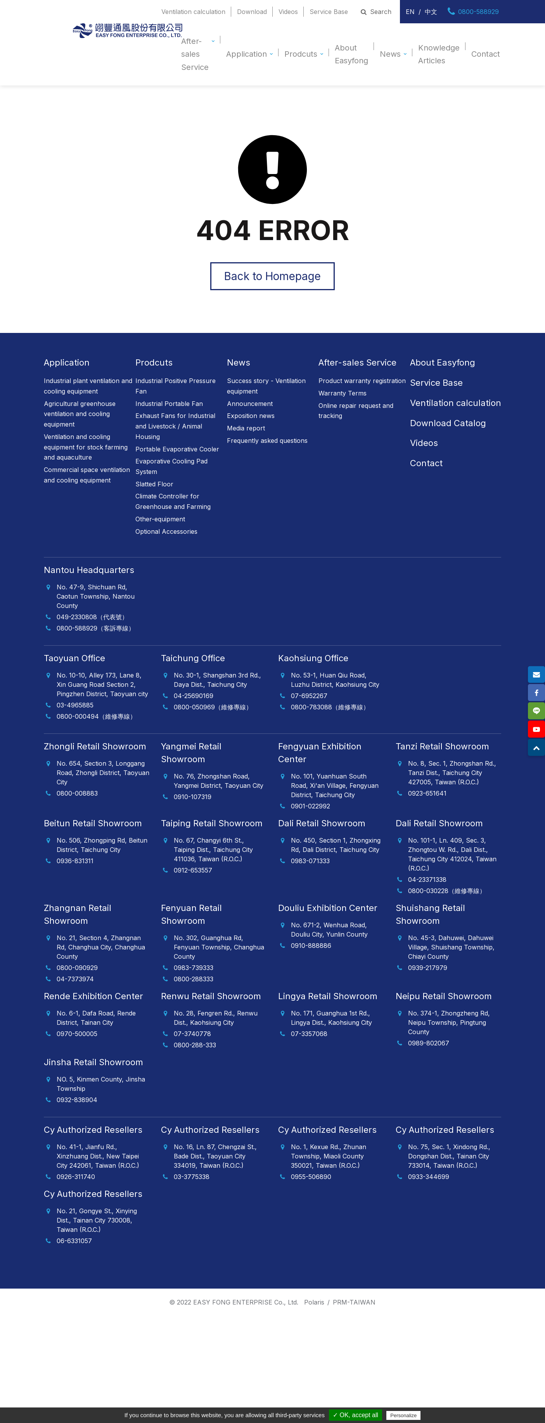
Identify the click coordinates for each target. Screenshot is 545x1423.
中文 (431, 12)
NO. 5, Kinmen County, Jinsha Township (101, 1082)
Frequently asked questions (267, 439)
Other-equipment (160, 517)
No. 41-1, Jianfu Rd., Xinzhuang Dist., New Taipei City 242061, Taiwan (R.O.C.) (98, 1154)
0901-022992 (310, 804)
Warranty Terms (342, 392)
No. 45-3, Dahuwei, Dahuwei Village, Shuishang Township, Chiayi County (451, 945)
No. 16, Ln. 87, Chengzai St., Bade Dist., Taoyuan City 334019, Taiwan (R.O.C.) (215, 1154)
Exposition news (251, 414)
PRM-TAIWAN (354, 1301)
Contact (485, 54)
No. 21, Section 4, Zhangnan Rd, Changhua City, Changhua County (101, 945)
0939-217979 (427, 966)
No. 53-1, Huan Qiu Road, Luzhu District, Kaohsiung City (335, 678)
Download (252, 12)
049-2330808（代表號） (92, 615)
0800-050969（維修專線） (213, 705)
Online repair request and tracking (355, 409)
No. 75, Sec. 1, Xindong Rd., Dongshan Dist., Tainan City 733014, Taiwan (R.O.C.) (449, 1154)
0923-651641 (427, 792)
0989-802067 (428, 1041)
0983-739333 (193, 966)
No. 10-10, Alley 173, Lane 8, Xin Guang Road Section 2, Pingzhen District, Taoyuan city (102, 683)
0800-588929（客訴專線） (96, 627)
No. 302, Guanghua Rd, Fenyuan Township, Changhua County (219, 945)
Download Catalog (448, 421)
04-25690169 (193, 694)
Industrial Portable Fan (169, 402)
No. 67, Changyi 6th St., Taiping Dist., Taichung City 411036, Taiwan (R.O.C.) (213, 848)
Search (375, 12)
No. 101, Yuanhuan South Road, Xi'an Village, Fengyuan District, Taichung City (335, 784)
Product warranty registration (362, 379)
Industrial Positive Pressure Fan (175, 385)
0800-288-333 (195, 1043)
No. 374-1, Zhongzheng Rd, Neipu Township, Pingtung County (449, 1021)
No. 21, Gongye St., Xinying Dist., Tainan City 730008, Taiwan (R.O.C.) (97, 1218)
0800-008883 (77, 792)
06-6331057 (74, 1239)
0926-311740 (76, 1175)
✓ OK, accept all (355, 1415)
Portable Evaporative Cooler (177, 447)
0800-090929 (77, 966)
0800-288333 (193, 977)
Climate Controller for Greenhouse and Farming (173, 500)
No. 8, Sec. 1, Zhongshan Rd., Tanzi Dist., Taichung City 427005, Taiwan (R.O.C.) (452, 771)
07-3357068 (309, 1032)
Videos (288, 12)
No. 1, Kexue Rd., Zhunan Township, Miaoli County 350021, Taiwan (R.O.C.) (328, 1154)
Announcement (250, 402)
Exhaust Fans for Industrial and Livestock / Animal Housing (175, 425)
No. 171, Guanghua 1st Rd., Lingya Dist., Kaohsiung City (331, 1016)
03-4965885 (75, 703)
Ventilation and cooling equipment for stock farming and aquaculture (86, 445)
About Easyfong (351, 54)
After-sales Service (195, 54)
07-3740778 (192, 1032)
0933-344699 (428, 1175)
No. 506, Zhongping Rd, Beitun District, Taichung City (102, 843)
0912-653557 (193, 869)
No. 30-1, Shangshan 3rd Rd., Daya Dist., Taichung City (217, 678)
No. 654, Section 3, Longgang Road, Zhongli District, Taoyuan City (103, 771)
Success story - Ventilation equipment (266, 385)
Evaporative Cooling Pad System (171, 465)
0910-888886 (311, 944)
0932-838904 (77, 1098)
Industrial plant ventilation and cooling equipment (88, 385)
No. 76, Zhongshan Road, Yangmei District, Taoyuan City (218, 779)
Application (246, 54)
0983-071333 (310, 859)
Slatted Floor (154, 482)
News (390, 54)
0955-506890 (311, 1175)
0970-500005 (77, 1032)
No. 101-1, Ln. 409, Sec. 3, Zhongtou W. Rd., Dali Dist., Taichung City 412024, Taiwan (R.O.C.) (452, 853)
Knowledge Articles (439, 54)
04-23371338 (427, 878)
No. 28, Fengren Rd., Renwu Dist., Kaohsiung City (216, 1016)
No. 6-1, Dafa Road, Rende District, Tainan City (96, 1016)
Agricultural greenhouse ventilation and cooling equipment (80, 412)
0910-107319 (192, 795)
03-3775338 (191, 1175)
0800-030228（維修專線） (447, 889)
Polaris (314, 1301)
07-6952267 (309, 694)
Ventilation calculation (193, 12)
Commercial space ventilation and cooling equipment (87, 474)
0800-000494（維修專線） (96, 715)
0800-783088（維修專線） (330, 705)
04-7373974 (75, 977)
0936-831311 (75, 859)
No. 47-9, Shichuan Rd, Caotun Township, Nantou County (96, 595)
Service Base (329, 12)
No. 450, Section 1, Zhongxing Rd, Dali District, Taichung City (336, 843)
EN (410, 12)
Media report (246, 427)
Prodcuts (300, 54)
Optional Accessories (166, 530)
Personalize (403, 1415)
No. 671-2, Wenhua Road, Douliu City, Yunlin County (329, 928)
